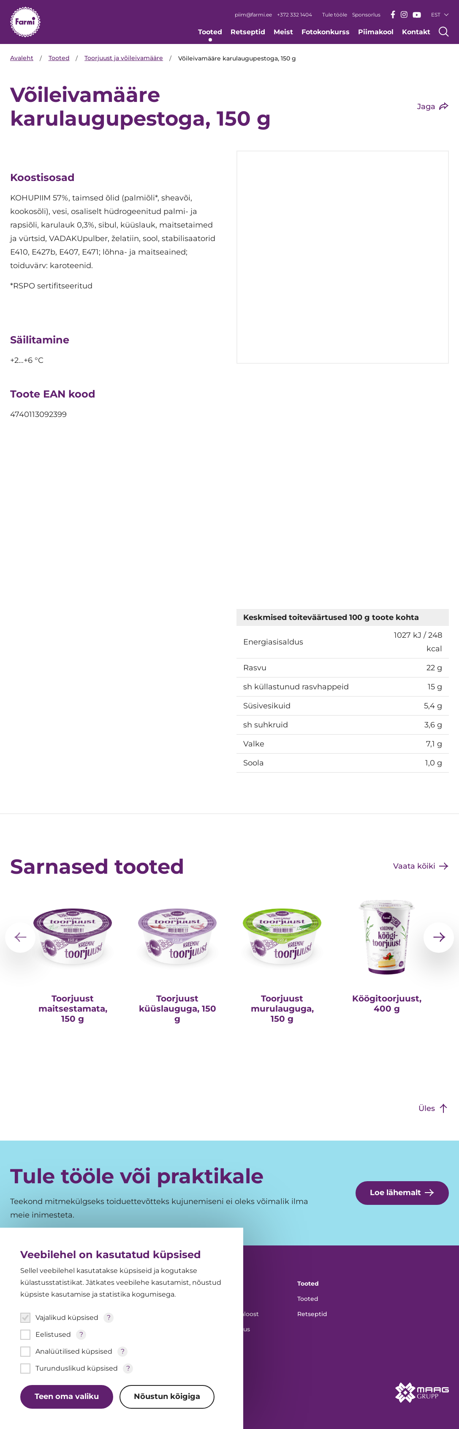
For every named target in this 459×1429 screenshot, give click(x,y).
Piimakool (376, 32)
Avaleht (21, 58)
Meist (283, 32)
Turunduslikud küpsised (76, 1368)
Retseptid (248, 32)
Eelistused (53, 1334)
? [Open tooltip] (109, 1318)
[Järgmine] (439, 935)
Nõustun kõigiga (167, 1397)
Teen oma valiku (67, 1397)
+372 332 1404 (294, 14)
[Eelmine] (20, 935)
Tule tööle (334, 14)
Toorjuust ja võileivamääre (125, 58)
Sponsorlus (366, 14)
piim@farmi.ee (253, 14)
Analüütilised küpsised (73, 1351)
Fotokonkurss (325, 32)
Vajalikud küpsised (66, 1318)
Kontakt (416, 32)
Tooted (210, 32)
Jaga (426, 106)
